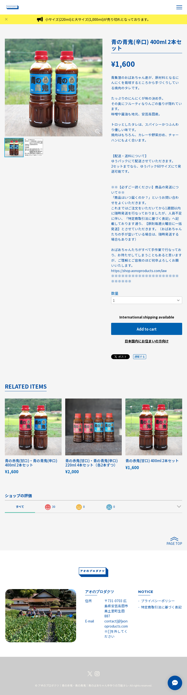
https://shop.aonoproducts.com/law (139, 270)
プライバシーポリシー (158, 600)
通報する (139, 356)
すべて (20, 506)
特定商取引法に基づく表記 (161, 607)
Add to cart (147, 329)
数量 (114, 293)
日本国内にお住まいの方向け (147, 341)
